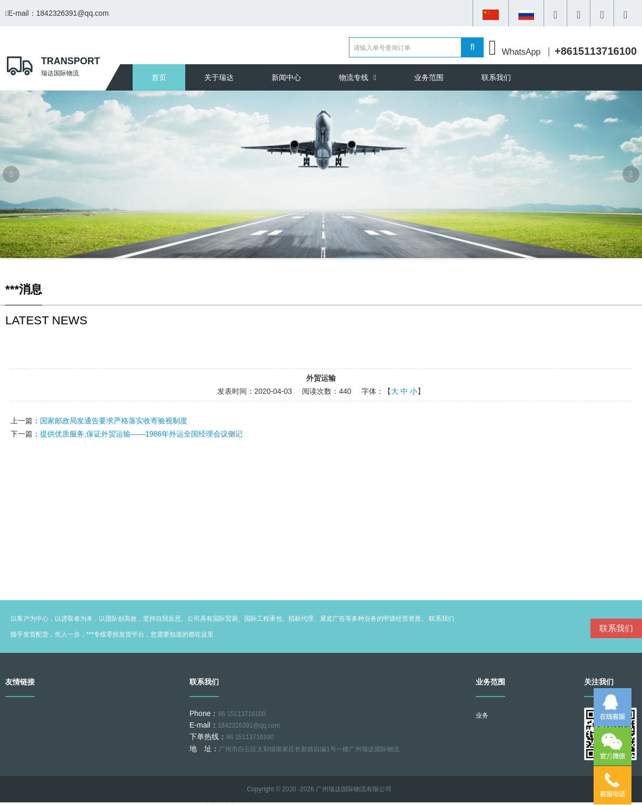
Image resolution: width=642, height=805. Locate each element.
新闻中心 (286, 77)
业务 (482, 715)
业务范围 (429, 77)
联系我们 (496, 77)
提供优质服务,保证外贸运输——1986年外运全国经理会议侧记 (141, 434)
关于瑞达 (219, 77)
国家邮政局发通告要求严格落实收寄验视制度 (113, 420)
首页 (159, 77)
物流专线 (357, 77)
